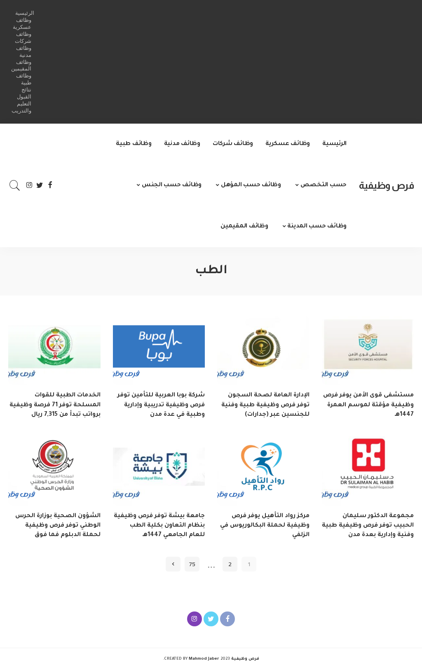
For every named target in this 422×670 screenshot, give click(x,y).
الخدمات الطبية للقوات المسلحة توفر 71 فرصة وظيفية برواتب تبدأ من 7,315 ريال (55, 405)
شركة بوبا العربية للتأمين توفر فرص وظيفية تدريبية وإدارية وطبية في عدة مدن (161, 405)
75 (192, 563)
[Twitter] (40, 185)
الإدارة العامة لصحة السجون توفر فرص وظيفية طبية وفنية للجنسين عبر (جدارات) (265, 405)
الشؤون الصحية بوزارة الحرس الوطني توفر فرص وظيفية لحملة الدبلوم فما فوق (58, 526)
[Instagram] (29, 185)
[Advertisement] (224, 61)
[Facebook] (50, 185)
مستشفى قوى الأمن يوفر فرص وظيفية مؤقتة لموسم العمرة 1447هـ (368, 405)
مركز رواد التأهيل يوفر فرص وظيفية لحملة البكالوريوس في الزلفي (264, 526)
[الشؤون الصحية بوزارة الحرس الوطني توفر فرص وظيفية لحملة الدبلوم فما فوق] (54, 471)
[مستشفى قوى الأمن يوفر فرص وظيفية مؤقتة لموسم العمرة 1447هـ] (368, 350)
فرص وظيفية (386, 185)
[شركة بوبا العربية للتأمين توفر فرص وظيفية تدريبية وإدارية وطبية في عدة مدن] (159, 350)
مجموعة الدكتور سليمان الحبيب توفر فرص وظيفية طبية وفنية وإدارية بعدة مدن (368, 526)
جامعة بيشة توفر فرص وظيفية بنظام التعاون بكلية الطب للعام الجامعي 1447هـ (159, 526)
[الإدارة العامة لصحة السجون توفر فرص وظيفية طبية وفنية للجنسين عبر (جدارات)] (263, 350)
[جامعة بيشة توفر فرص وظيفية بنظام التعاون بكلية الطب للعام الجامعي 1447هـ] (159, 471)
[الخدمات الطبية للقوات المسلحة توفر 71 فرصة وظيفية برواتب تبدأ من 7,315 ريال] (54, 350)
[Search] (14, 185)
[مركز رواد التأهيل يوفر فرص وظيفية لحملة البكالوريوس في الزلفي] (263, 471)
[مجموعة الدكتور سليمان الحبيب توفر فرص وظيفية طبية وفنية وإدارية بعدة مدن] (368, 471)
